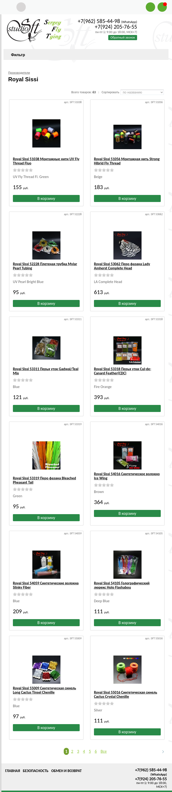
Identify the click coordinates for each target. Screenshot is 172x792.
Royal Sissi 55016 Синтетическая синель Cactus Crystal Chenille (125, 686)
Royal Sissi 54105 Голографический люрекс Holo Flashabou (122, 581)
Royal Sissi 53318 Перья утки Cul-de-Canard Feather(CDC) (122, 371)
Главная (12, 762)
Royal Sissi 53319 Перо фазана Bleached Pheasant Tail (44, 476)
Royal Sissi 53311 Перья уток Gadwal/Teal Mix (46, 371)
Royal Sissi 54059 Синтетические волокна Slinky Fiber (46, 581)
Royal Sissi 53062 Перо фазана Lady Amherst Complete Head (122, 266)
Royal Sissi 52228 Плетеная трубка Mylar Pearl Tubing (45, 266)
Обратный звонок (122, 37)
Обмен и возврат (66, 762)
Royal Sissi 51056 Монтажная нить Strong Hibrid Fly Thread (127, 161)
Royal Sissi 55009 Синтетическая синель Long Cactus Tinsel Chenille (44, 686)
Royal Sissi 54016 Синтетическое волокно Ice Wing (127, 476)
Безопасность (35, 762)
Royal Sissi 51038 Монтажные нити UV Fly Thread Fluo (46, 161)
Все (104, 742)
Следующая (161, 743)
